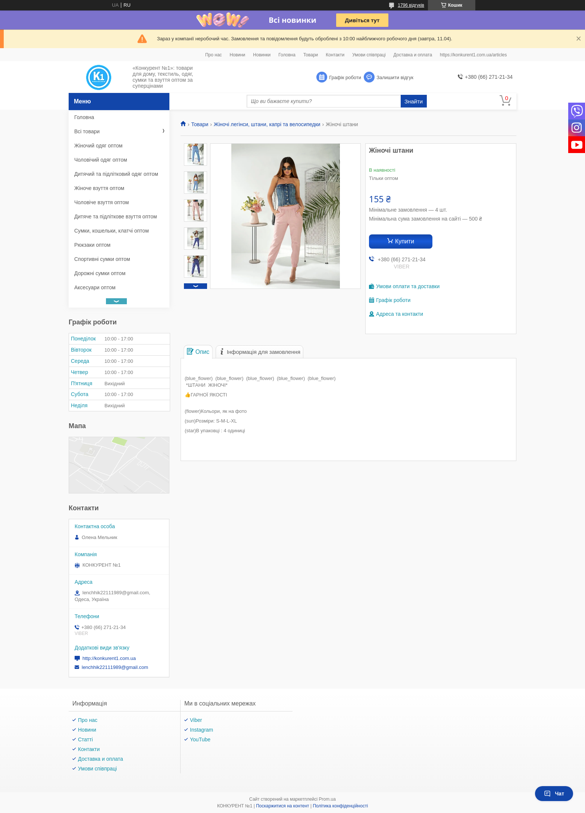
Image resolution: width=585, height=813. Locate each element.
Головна (286, 54)
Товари (310, 54)
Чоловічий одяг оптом (100, 160)
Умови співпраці (368, 54)
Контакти (335, 54)
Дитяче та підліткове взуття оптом (115, 216)
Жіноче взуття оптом (99, 188)
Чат (554, 793)
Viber (196, 720)
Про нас (213, 54)
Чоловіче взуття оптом (101, 202)
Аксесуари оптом (95, 287)
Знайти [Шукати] (413, 101)
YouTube (200, 739)
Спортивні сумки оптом (102, 259)
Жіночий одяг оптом (98, 146)
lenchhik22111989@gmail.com (115, 667)
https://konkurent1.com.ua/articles (473, 54)
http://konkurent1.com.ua (109, 658)
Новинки (261, 54)
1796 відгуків (411, 5)
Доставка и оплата (413, 54)
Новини (237, 54)
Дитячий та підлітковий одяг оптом (116, 174)
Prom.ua (327, 799)
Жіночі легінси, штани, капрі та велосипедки (267, 124)
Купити (404, 241)
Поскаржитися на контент (282, 806)
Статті (85, 739)
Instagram (201, 730)
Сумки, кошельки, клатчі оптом (111, 231)
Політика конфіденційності (340, 806)
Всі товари (87, 131)
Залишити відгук (394, 77)
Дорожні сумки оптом (99, 273)
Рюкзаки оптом (92, 245)
